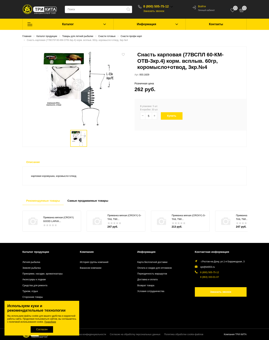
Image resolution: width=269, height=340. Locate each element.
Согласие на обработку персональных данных (135, 334)
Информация (146, 24)
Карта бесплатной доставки (152, 262)
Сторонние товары (32, 297)
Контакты (216, 24)
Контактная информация (212, 251)
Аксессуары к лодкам (34, 279)
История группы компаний (94, 262)
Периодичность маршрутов (152, 273)
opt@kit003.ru (207, 267)
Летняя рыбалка (31, 262)
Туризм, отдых (30, 291)
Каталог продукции (35, 251)
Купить (173, 115)
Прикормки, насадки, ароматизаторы (42, 273)
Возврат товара (145, 285)
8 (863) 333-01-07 (209, 277)
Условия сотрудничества (150, 291)
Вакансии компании (90, 268)
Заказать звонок (153, 11)
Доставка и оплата (147, 279)
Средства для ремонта (34, 285)
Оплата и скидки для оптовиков (154, 268)
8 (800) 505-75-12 (156, 6)
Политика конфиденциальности (88, 334)
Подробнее (50, 322)
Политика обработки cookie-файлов (183, 334)
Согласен (41, 329)
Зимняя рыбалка (31, 268)
